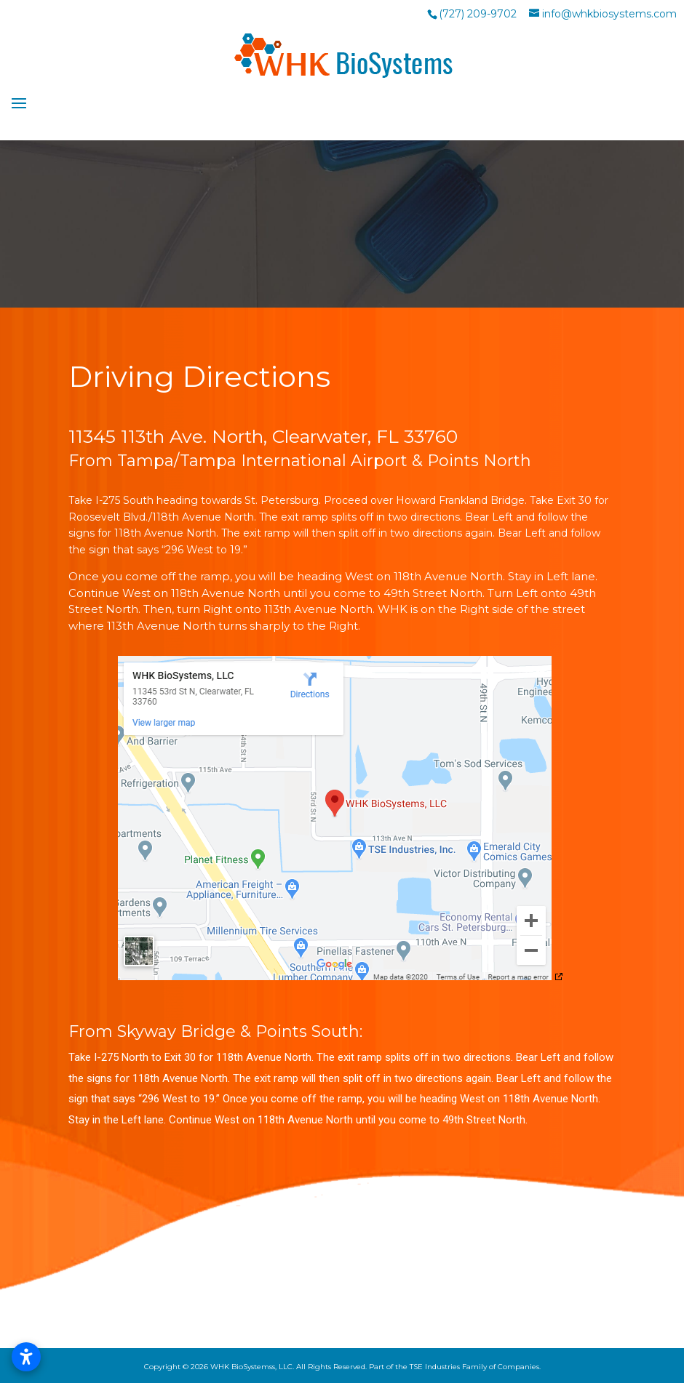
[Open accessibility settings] (26, 1356)
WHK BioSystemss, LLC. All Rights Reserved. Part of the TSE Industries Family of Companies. (375, 1366)
